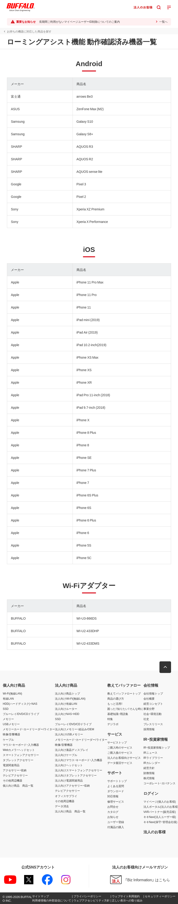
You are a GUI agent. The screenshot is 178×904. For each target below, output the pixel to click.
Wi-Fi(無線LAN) (12, 693)
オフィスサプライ (66, 796)
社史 (146, 719)
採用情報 (149, 729)
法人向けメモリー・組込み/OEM (74, 729)
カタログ (112, 812)
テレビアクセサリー (15, 775)
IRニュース (150, 752)
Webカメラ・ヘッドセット (19, 750)
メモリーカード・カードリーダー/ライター (29, 729)
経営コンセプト (153, 703)
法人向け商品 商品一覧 (70, 811)
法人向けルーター (66, 709)
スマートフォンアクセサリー (21, 755)
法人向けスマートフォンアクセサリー (78, 770)
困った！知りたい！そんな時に (125, 709)
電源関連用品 (11, 765)
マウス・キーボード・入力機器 (21, 745)
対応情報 (112, 796)
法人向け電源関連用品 (69, 780)
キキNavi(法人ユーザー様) (159, 817)
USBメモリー (11, 724)
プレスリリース (153, 724)
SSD (6, 709)
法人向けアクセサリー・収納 (72, 785)
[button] (165, 667)
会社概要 (149, 698)
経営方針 (149, 768)
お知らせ (112, 817)
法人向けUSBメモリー (69, 734)
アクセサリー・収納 (14, 770)
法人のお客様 (154, 831)
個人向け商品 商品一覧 (18, 785)
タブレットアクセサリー (18, 760)
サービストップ (117, 742)
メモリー (8, 719)
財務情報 (149, 773)
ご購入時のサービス (119, 747)
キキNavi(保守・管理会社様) (160, 822)
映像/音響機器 (11, 734)
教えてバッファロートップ (124, 693)
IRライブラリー (153, 758)
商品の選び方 (115, 698)
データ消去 (62, 806)
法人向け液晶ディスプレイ (71, 750)
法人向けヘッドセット (69, 765)
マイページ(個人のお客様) (159, 801)
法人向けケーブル (66, 755)
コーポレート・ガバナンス (159, 783)
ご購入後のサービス (119, 752)
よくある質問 (115, 786)
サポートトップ (117, 781)
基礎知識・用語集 (117, 714)
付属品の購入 (115, 827)
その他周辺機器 (12, 780)
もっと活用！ (115, 703)
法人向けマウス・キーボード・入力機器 (78, 760)
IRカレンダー (151, 763)
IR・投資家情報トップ (156, 747)
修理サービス (115, 801)
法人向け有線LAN (66, 703)
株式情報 (149, 778)
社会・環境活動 (152, 714)
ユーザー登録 (115, 822)
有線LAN (8, 698)
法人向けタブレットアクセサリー (76, 775)
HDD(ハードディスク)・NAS (20, 703)
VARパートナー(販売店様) (159, 812)
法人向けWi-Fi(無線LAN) (70, 698)
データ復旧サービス (119, 763)
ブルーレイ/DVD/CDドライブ (21, 714)
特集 (110, 719)
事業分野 (149, 709)
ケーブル (8, 739)
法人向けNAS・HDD (67, 714)
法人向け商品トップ (67, 693)
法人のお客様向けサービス (124, 758)
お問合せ (112, 806)
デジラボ (112, 724)
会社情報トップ (153, 693)
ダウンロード (115, 791)
